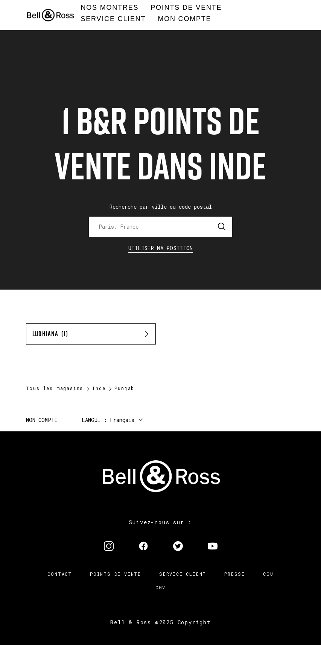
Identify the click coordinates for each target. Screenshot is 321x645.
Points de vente (115, 574)
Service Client (182, 574)
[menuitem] (110, 8)
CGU (268, 574)
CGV (160, 587)
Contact (59, 574)
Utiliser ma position (160, 248)
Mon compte (42, 419)
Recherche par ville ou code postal (161, 206)
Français (122, 419)
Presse (234, 574)
